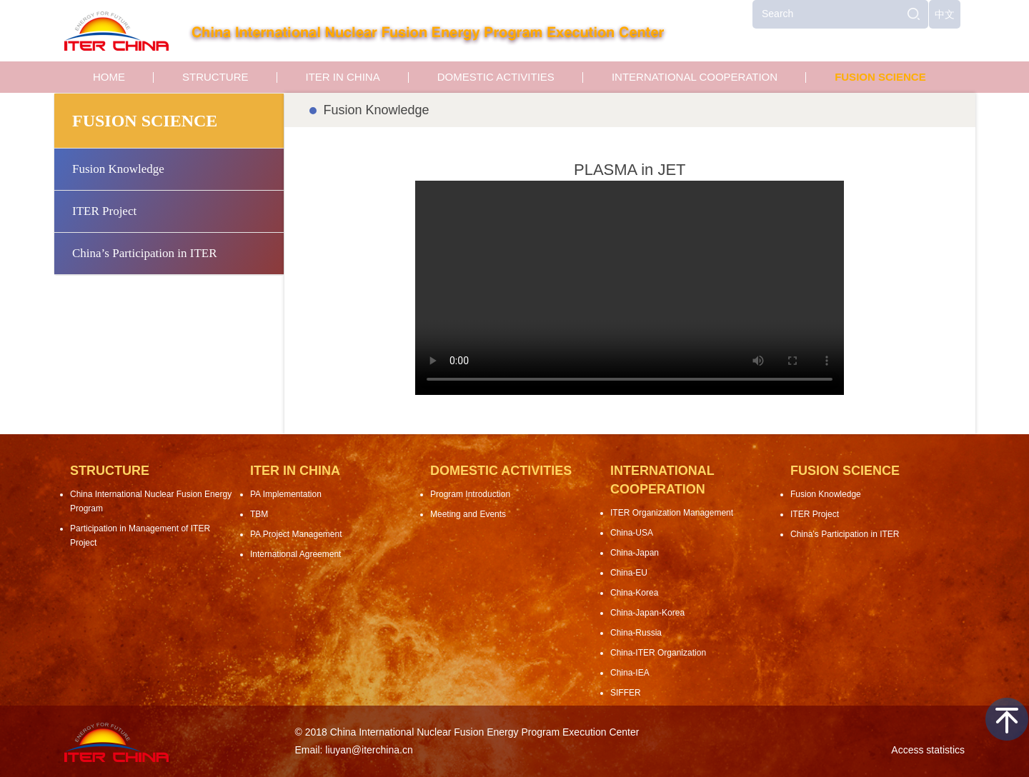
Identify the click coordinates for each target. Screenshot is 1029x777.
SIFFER (625, 693)
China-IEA (630, 673)
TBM (259, 514)
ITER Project (104, 211)
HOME (109, 77)
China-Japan (634, 553)
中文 (945, 14)
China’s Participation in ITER (144, 253)
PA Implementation (286, 494)
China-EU (628, 573)
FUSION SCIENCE (880, 77)
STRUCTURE (215, 77)
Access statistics (928, 750)
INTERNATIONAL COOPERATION (694, 77)
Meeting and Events (468, 514)
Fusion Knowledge (118, 169)
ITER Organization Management (671, 513)
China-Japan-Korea (647, 613)
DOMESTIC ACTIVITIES (496, 77)
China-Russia (636, 633)
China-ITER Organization (658, 653)
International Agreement (295, 554)
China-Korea (634, 593)
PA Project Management (296, 534)
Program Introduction (470, 494)
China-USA (631, 533)
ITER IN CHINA (343, 77)
